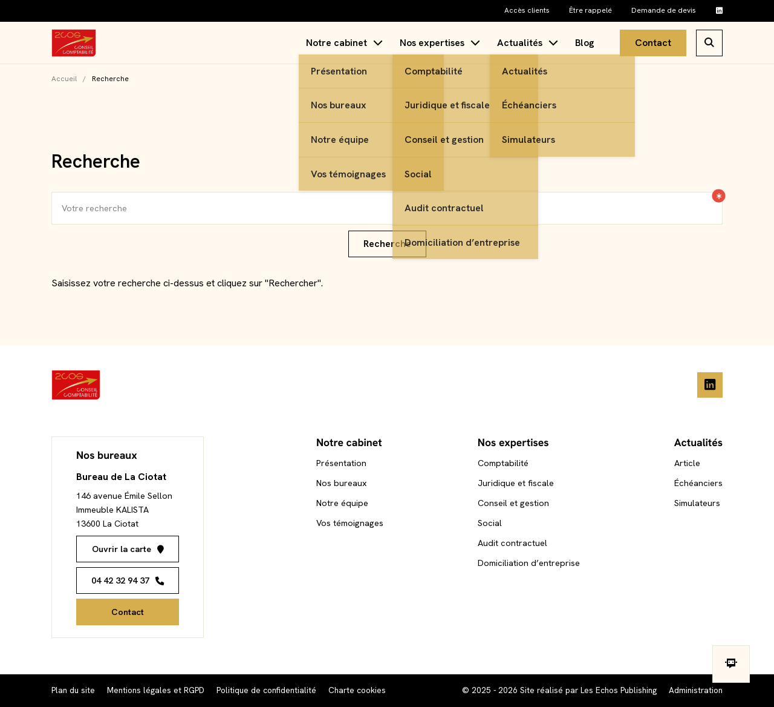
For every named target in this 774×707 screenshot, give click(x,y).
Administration (696, 690)
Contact (653, 42)
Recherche (387, 243)
